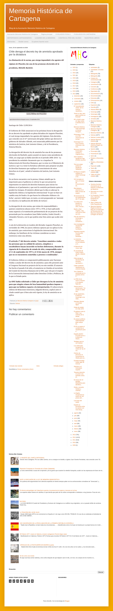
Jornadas (93, 119)
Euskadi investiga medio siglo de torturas (79, 362)
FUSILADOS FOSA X (63, 34)
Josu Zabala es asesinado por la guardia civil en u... (79, 274)
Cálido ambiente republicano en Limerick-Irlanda (79, 267)
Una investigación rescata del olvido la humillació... (79, 226)
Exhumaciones (95, 100)
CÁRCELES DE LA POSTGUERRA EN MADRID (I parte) (37, 545)
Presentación (95, 153)
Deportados (94, 91)
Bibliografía (94, 76)
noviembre (77, 98)
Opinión (93, 149)
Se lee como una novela (27, 556)
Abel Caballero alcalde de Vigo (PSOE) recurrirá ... (79, 159)
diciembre (77, 96)
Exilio (92, 102)
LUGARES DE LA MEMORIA (45, 38)
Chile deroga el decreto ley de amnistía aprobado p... (79, 261)
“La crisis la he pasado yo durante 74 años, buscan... (79, 204)
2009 (74, 445)
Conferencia (94, 89)
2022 (74, 73)
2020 (74, 78)
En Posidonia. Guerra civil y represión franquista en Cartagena (97, 198)
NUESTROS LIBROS (92, 38)
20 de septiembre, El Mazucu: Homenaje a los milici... (79, 296)
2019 (74, 80)
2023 (74, 70)
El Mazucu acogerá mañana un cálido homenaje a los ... (79, 174)
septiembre (77, 104)
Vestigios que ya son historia (79, 342)
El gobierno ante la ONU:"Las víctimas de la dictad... (79, 314)
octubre (76, 101)
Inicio (38, 366)
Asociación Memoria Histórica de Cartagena (22, 34)
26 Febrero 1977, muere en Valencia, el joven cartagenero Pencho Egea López (43, 534)
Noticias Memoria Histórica (96, 140)
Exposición (94, 105)
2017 (74, 86)
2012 (74, 437)
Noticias (18, 303)
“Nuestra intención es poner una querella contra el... (79, 375)
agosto (76, 413)
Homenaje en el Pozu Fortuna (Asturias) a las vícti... (79, 144)
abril (75, 423)
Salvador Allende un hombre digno (79, 303)
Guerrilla (93, 107)
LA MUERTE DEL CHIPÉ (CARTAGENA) (32, 458)
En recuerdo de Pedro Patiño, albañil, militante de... (79, 253)
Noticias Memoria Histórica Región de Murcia (96, 145)
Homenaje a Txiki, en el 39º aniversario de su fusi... (79, 137)
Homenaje (94, 112)
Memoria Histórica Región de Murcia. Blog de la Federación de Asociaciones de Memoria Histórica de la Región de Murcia (97, 210)
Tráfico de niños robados (95, 175)
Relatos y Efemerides (97, 158)
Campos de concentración (95, 79)
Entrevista (94, 98)
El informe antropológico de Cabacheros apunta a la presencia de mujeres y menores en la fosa (48, 490)
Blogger (67, 601)
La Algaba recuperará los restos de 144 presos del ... (79, 395)
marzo (76, 426)
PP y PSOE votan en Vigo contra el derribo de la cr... (79, 122)
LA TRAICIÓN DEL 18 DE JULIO (29, 512)
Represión (94, 166)
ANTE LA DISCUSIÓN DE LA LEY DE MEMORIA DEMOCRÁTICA (40, 479)
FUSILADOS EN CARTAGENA (84, 34)
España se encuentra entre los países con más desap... (79, 407)
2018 (74, 83)
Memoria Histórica (96, 121)
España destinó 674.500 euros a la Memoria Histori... (79, 336)
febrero (76, 429)
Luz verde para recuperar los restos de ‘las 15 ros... (79, 348)
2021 (74, 75)
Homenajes (94, 114)
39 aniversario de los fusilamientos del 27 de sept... (79, 197)
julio (75, 415)
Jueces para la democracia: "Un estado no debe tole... (79, 289)
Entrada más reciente (16, 366)
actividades (94, 67)
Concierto (93, 87)
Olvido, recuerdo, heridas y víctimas (79, 388)
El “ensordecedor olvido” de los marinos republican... (79, 108)
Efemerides (11, 42)
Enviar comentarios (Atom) (25, 369)
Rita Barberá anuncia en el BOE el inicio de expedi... (79, 191)
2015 (74, 91)
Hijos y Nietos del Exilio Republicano (96, 203)
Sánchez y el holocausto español (78, 368)
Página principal (46, 34)
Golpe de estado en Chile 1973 (79, 308)
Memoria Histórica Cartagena (96, 125)
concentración (95, 84)
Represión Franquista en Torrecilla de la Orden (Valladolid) (37, 468)
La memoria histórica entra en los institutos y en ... (79, 241)
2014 (74, 94)
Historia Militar (95, 109)
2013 (74, 434)
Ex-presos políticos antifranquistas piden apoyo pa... (79, 321)
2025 (74, 67)
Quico (92, 156)
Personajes (94, 151)
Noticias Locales (95, 137)
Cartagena (94, 82)
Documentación (95, 93)
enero (76, 431)
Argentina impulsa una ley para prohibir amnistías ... (79, 234)
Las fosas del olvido (78, 401)
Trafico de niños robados (95, 171)
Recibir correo (23, 42)
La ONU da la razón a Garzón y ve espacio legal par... (79, 281)
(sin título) (23, 501)
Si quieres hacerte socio (40, 42)
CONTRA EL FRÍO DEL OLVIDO (70, 38)
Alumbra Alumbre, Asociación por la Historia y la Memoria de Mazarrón (97, 187)
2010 (74, 442)
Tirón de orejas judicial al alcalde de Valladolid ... (78, 167)
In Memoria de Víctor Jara (78, 247)
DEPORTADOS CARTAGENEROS (19, 38)
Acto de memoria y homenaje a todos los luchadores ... (79, 219)
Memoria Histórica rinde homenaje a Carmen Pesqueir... (79, 129)
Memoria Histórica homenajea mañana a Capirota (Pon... (79, 152)
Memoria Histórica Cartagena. (96, 129)
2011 (74, 440)
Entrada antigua (58, 366)
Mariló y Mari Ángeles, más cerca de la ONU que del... (79, 211)
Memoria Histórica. (96, 133)
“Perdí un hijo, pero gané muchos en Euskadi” (79, 115)
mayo (76, 421)
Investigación (95, 116)
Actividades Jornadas (97, 69)
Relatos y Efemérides (97, 162)
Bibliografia (94, 73)
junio (75, 418)
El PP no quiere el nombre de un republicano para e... (79, 329)
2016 (74, 88)
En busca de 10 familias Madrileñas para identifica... (79, 382)
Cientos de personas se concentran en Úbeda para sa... (79, 355)
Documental (94, 96)
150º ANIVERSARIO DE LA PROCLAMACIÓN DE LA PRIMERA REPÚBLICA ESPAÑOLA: (47, 523)
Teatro (92, 168)
